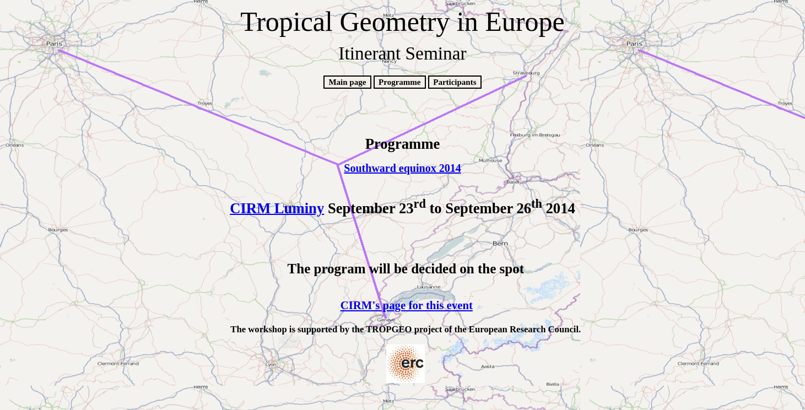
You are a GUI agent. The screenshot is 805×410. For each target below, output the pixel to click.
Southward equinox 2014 (402, 168)
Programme (399, 82)
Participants (454, 82)
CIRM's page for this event (407, 305)
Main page (347, 82)
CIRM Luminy (277, 207)
